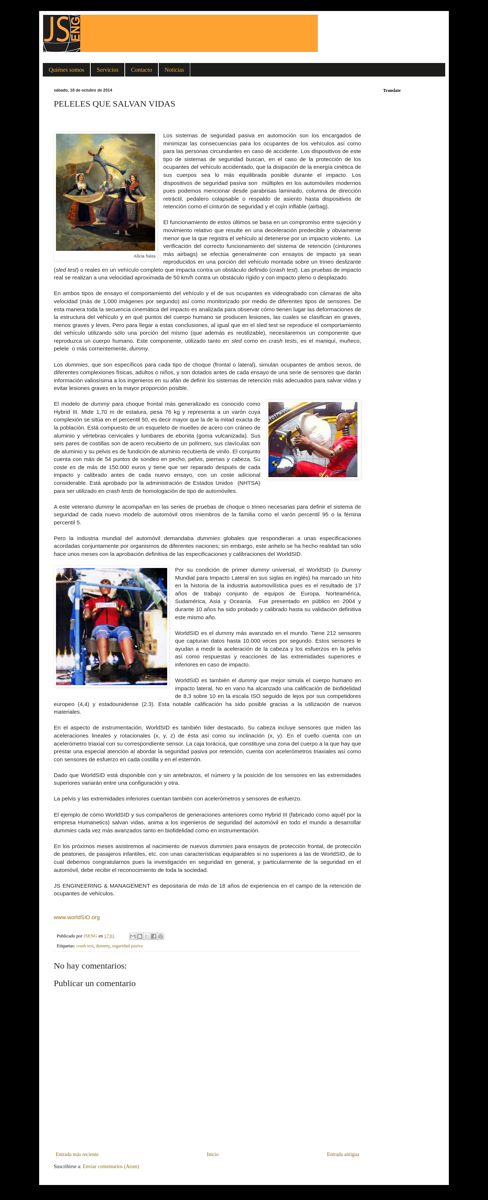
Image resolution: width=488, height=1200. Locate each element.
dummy (103, 945)
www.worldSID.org (77, 917)
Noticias (174, 70)
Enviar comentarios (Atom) (111, 1166)
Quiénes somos (66, 70)
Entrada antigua (343, 1154)
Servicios (108, 70)
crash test (85, 945)
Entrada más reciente (77, 1154)
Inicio (213, 1154)
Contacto (141, 70)
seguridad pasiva (127, 945)
